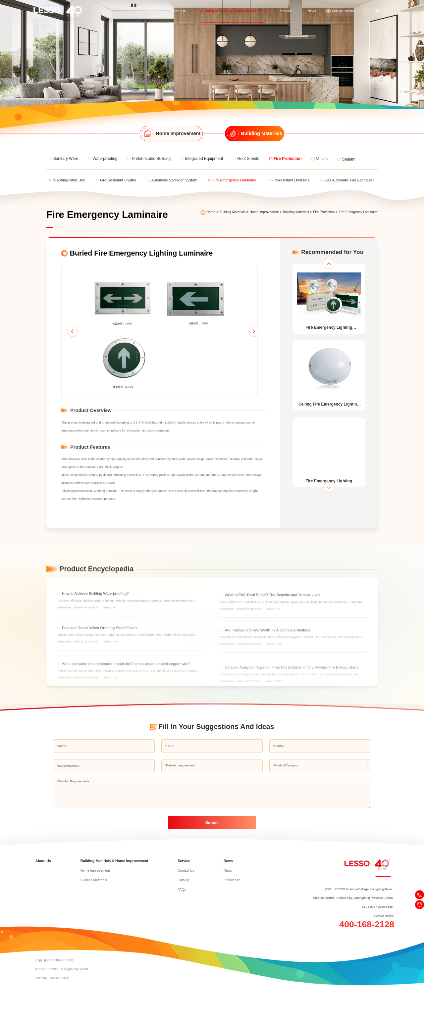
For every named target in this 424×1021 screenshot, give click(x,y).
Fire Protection (326, 212)
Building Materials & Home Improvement (237, 8)
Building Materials (298, 212)
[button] (63, 342)
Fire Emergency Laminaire (360, 212)
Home (159, 8)
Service (287, 8)
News (313, 8)
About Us (185, 8)
